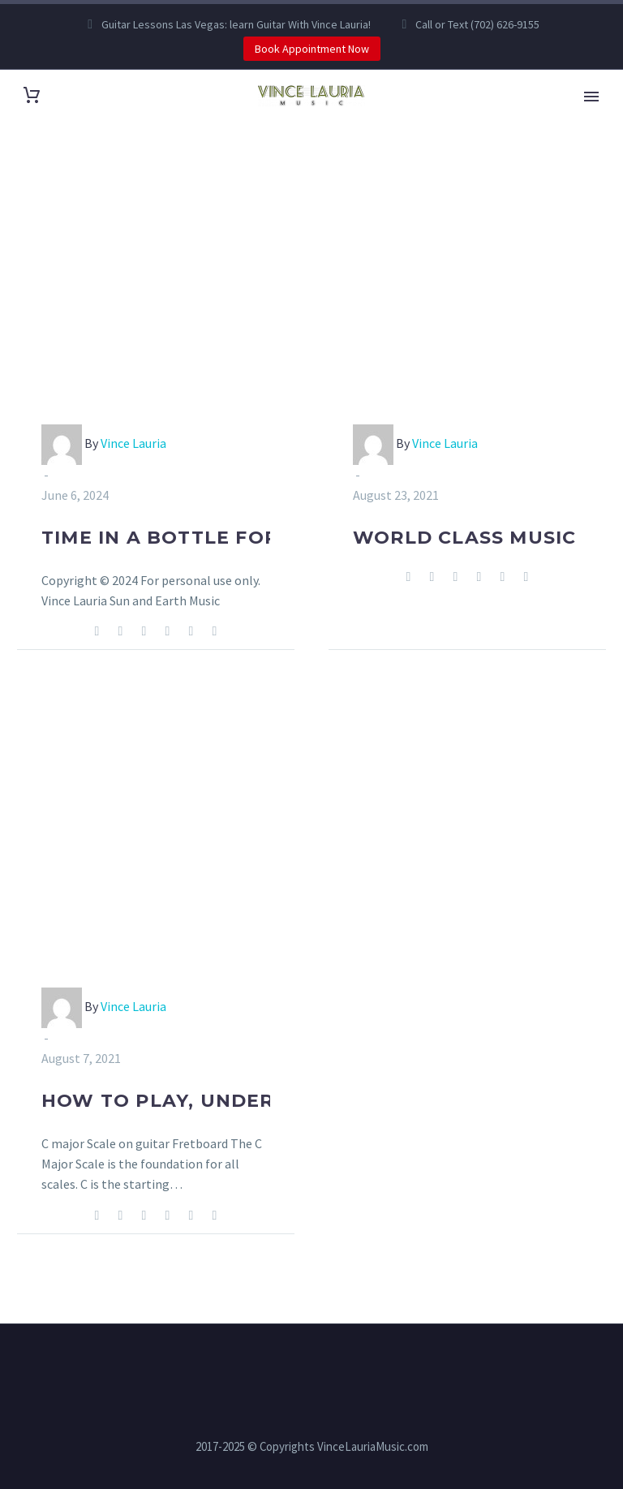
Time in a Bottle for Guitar (201, 538)
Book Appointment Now (312, 48)
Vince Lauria (133, 443)
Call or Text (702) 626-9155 (477, 24)
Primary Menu (591, 96)
